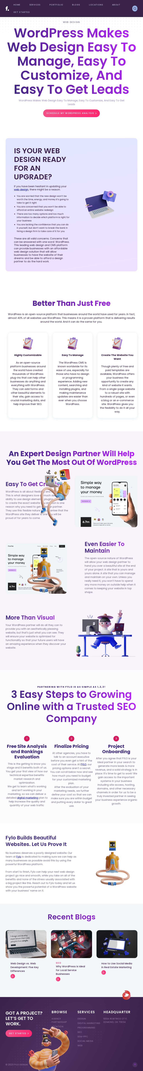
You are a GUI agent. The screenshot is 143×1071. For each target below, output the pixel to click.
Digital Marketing (89, 1023)
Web (80, 1045)
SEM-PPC (83, 1036)
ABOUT (116, 4)
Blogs (76, 4)
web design (21, 189)
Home (17, 4)
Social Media (85, 1041)
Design (82, 1018)
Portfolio (56, 4)
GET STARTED (22, 12)
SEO (80, 1032)
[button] (35, 5)
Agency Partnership (59, 1020)
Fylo (18, 856)
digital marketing (27, 797)
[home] (7, 8)
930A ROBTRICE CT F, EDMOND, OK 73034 (115, 1020)
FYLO (83, 764)
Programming (86, 1027)
